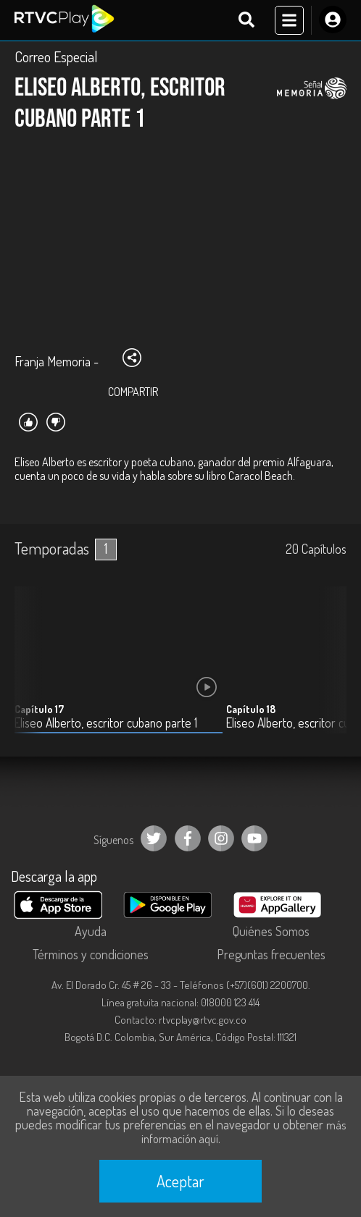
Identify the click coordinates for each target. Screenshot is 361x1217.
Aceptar (180, 1181)
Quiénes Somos (271, 931)
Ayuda (91, 931)
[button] (328, 670)
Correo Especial (56, 56)
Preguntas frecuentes (271, 954)
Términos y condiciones (91, 954)
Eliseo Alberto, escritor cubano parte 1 (105, 722)
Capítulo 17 (39, 709)
